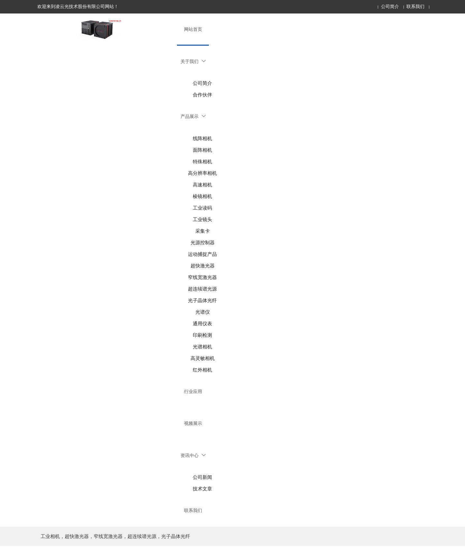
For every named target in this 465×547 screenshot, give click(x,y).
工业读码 (202, 208)
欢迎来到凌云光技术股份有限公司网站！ (77, 6)
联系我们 (415, 6)
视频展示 (193, 424)
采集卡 (202, 231)
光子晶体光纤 (202, 300)
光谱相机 (202, 347)
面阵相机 (202, 150)
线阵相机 (202, 138)
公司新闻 (202, 478)
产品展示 (193, 116)
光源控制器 (203, 243)
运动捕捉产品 (202, 254)
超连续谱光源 (202, 289)
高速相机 (202, 185)
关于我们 (193, 61)
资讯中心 (193, 456)
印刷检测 (202, 335)
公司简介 (390, 6)
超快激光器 (203, 266)
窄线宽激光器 (202, 277)
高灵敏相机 (203, 358)
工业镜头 (202, 219)
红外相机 (202, 370)
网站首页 (193, 29)
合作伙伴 (202, 95)
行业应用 (193, 392)
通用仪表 (202, 324)
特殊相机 (202, 162)
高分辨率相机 (202, 173)
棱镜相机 (202, 196)
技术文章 (202, 489)
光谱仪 (202, 312)
